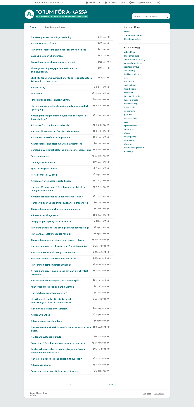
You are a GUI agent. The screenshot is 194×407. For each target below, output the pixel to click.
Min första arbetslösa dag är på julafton (72, 286)
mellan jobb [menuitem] (129, 107)
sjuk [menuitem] (126, 122)
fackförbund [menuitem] (130, 85)
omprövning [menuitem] (129, 111)
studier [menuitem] (127, 133)
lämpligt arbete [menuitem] (131, 100)
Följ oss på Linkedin (139, 2)
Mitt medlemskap (114, 2)
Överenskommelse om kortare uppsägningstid (72, 208)
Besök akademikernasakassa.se (48, 2)
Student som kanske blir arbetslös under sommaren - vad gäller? (72, 329)
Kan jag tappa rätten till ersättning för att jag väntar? (72, 246)
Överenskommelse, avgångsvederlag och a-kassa (72, 239)
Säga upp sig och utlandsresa (72, 55)
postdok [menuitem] (128, 115)
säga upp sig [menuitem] (130, 137)
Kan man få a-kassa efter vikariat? (72, 308)
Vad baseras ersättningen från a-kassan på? (72, 280)
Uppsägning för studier (72, 162)
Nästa (111, 384)
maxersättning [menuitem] (130, 103)
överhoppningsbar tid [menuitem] (134, 148)
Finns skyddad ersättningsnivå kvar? (72, 99)
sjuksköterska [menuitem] (130, 126)
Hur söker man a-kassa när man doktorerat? (72, 258)
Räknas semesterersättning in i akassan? (72, 252)
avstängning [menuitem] (129, 70)
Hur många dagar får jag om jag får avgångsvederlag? (72, 227)
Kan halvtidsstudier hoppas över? (72, 292)
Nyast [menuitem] (127, 31)
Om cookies (159, 393)
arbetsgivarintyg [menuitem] (131, 67)
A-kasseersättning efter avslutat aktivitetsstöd (72, 143)
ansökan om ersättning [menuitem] (134, 59)
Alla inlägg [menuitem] (129, 52)
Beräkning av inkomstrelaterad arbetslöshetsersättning (72, 149)
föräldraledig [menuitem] (130, 89)
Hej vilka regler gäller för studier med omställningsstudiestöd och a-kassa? (72, 301)
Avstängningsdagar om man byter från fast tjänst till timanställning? (72, 117)
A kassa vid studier (72, 364)
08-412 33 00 (93, 2)
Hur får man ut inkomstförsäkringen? (72, 264)
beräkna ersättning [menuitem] (132, 74)
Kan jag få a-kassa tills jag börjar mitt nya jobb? (72, 358)
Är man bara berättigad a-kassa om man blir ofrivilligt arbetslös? (72, 272)
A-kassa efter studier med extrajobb (72, 125)
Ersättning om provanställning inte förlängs (72, 371)
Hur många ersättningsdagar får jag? (72, 233)
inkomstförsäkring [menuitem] (132, 96)
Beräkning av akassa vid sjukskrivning (72, 37)
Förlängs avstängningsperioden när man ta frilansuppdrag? (72, 70)
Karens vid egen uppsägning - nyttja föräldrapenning (72, 202)
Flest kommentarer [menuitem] (133, 39)
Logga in (147, 393)
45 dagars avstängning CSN (72, 336)
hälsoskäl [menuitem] (128, 92)
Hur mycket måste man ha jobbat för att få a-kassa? (72, 49)
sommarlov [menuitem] (129, 129)
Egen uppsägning (72, 155)
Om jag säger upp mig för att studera (72, 221)
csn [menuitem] (126, 78)
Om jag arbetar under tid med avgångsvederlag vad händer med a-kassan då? (72, 351)
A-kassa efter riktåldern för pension (72, 137)
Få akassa (72, 93)
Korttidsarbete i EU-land (72, 174)
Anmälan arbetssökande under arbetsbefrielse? (72, 196)
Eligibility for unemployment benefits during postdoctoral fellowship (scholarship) (72, 79)
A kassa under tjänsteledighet (72, 320)
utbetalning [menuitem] (129, 140)
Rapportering (72, 87)
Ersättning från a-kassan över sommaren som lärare (72, 342)
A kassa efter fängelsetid (72, 215)
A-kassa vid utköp (72, 314)
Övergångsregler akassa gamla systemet (72, 62)
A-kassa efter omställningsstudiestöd (72, 180)
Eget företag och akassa (72, 168)
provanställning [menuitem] (131, 118)
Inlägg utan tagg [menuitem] (131, 56)
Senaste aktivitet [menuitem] (133, 35)
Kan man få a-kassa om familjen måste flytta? (72, 131)
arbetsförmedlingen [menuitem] (133, 63)
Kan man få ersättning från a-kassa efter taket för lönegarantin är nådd (72, 189)
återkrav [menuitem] (128, 144)
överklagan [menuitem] (129, 151)
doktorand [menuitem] (129, 81)
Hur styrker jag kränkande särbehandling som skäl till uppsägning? (72, 107)
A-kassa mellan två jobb (72, 43)
